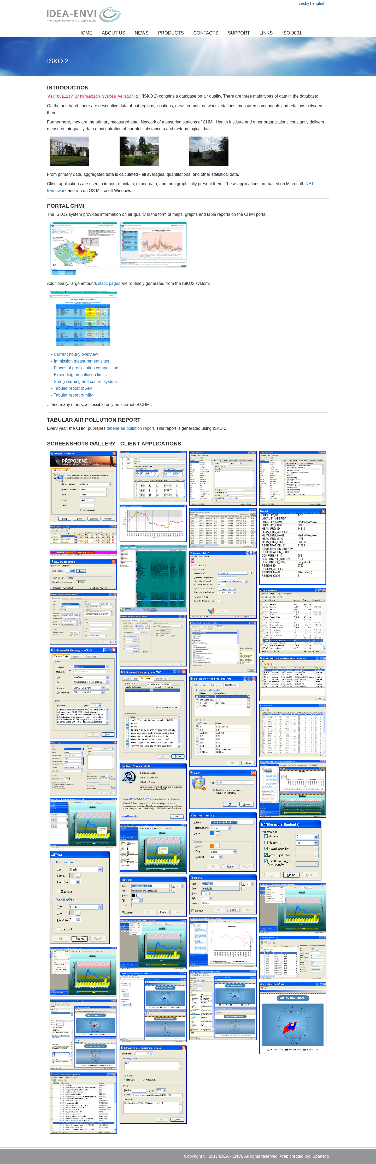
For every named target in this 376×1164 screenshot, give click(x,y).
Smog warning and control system (85, 381)
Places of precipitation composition (86, 368)
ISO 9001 (292, 33)
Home (85, 33)
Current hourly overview (76, 354)
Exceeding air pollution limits (80, 374)
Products (171, 33)
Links (266, 33)
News (142, 33)
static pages (109, 283)
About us (113, 33)
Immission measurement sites (81, 361)
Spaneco (321, 1156)
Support (239, 33)
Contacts (205, 33)
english (318, 3)
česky (304, 3)
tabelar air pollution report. (131, 428)
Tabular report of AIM (73, 388)
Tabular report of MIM (73, 395)
